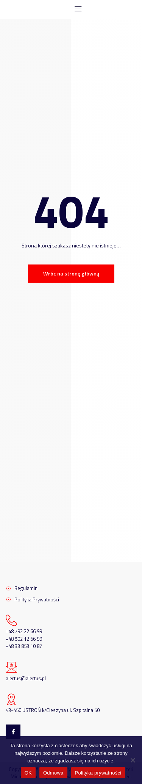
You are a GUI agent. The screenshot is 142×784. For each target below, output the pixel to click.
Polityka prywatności (98, 773)
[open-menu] (76, 9)
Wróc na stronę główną (71, 273)
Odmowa (53, 773)
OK (28, 773)
